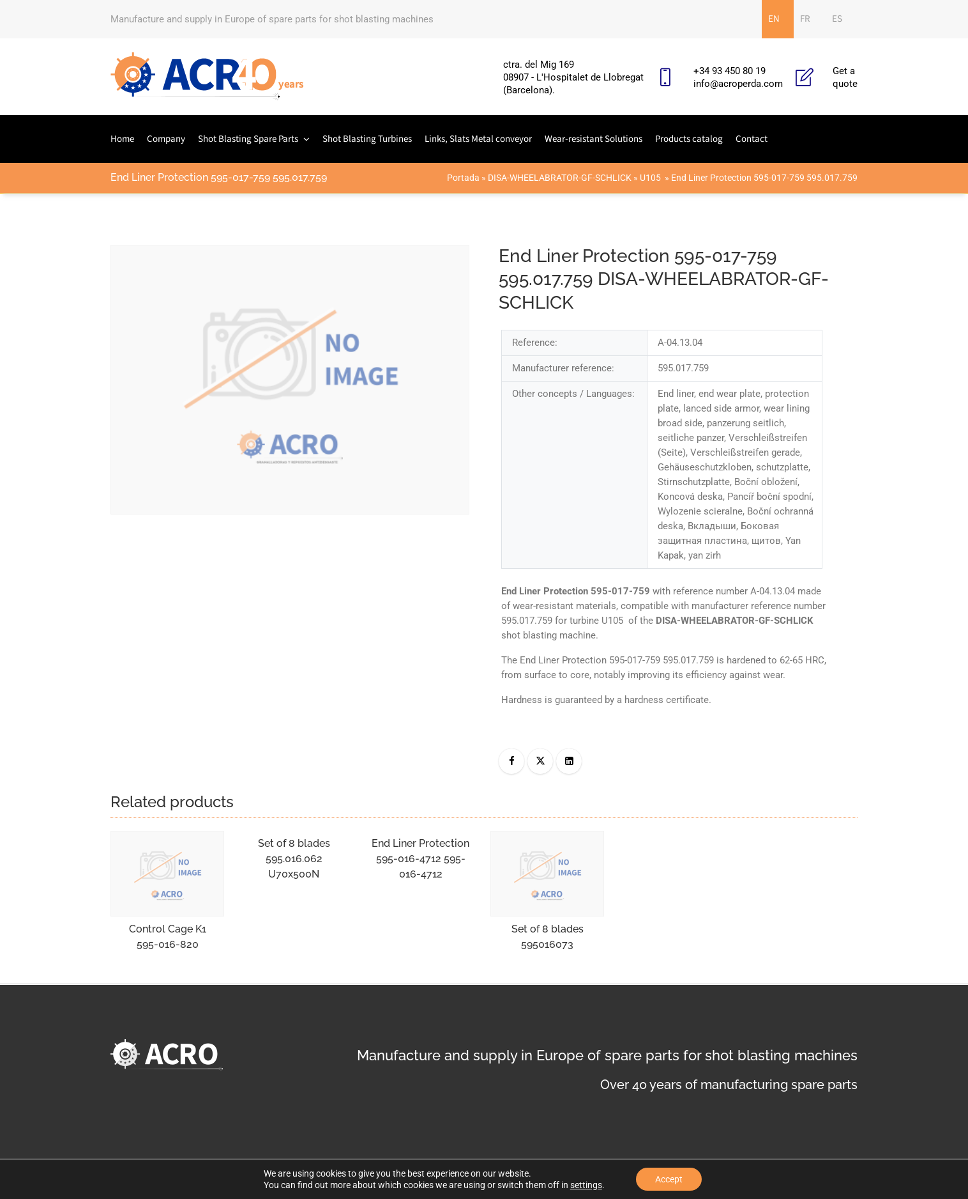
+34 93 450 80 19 (729, 71)
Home (122, 139)
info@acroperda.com (738, 83)
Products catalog (689, 139)
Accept (669, 1179)
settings (586, 1185)
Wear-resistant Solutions (593, 139)
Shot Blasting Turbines (367, 139)
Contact (752, 139)
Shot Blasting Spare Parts (248, 139)
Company (166, 139)
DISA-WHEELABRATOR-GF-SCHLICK (559, 178)
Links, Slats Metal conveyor (478, 139)
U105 (651, 178)
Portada (463, 178)
